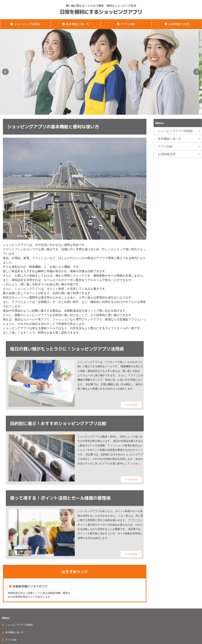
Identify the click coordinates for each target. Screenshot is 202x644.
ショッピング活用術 (27, 24)
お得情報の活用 (178, 24)
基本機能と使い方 (77, 24)
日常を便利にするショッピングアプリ (101, 12)
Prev (5, 72)
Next (196, 72)
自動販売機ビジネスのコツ (29, 586)
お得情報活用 (166, 154)
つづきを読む (131, 404)
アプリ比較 (128, 24)
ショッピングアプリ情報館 (175, 131)
